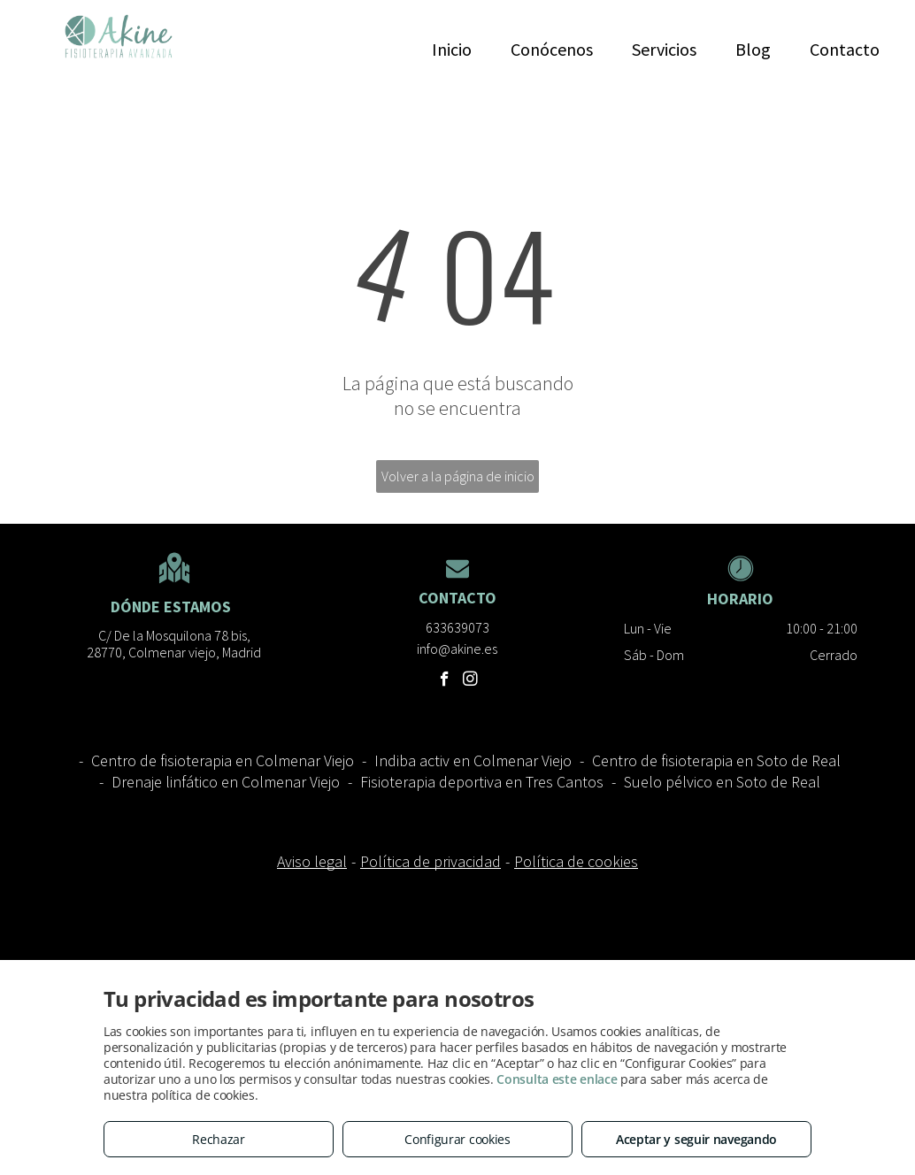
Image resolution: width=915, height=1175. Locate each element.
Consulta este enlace (556, 1079)
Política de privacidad (430, 861)
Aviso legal (312, 861)
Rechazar (218, 1139)
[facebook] (445, 681)
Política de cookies (576, 861)
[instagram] (470, 681)
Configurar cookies (457, 1139)
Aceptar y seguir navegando (696, 1139)
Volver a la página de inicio (457, 476)
